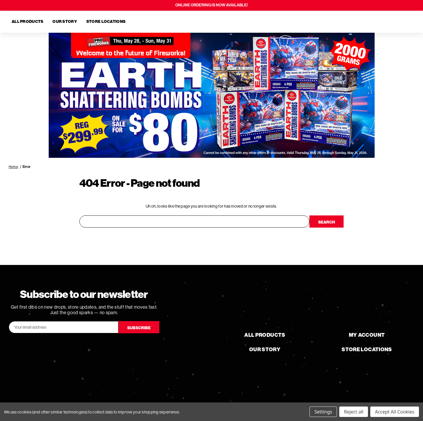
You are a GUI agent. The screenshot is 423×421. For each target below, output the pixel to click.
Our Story (64, 21)
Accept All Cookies (394, 412)
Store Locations (105, 21)
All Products (27, 21)
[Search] (378, 22)
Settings (323, 412)
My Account (367, 335)
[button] (211, 95)
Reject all (353, 412)
